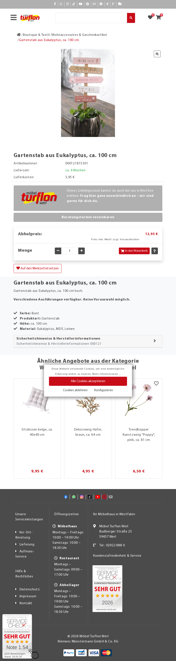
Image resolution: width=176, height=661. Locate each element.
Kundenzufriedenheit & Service (117, 556)
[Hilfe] (101, 4)
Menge (25, 250)
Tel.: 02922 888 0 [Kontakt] (112, 545)
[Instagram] (67, 4)
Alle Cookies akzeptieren (88, 381)
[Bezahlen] (107, 4)
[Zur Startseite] (19, 35)
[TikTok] (74, 4)
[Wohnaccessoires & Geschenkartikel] (79, 35)
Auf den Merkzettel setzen (37, 268)
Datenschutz (29, 589)
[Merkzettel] (156, 384)
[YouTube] (80, 4)
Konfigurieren (103, 390)
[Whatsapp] (61, 4)
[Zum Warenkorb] (160, 17)
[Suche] (91, 18)
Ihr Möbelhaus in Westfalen (114, 514)
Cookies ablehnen (75, 390)
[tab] (88, 341)
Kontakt (26, 603)
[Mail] (94, 4)
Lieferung (27, 544)
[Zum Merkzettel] (152, 17)
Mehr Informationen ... (106, 374)
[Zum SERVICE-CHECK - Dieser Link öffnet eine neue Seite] (17, 636)
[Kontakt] (113, 4)
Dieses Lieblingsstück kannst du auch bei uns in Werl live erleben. (110, 196)
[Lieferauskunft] (120, 4)
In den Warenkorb (134, 251)
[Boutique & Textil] (36, 35)
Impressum (27, 596)
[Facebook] (55, 4)
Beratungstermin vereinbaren (88, 217)
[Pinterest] (87, 4)
